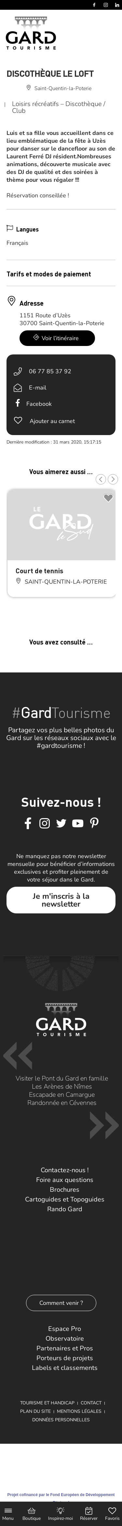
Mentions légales (79, 1411)
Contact (91, 1403)
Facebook (39, 404)
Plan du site (35, 1411)
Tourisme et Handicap (47, 1403)
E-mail (37, 387)
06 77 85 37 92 (50, 371)
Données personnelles (61, 1420)
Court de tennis (39, 570)
